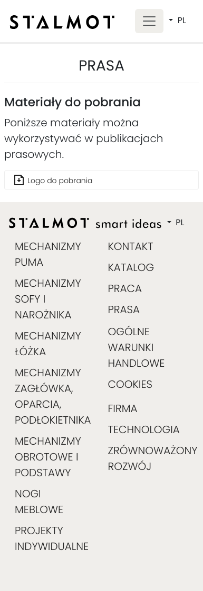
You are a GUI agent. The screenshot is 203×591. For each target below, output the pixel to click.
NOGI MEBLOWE (39, 501)
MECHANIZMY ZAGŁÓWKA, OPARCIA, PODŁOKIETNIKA (51, 396)
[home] (62, 22)
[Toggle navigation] (149, 21)
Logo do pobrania (59, 180)
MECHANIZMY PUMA (48, 254)
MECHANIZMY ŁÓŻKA (48, 343)
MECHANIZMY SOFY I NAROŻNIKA (48, 299)
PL (181, 20)
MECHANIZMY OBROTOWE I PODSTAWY (48, 457)
